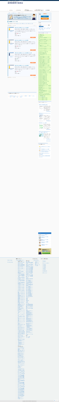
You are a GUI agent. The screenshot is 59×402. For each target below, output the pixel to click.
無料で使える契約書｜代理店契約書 (21, 296)
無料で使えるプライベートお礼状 (21, 323)
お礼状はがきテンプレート (42, 27)
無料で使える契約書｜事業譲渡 (21, 292)
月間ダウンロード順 (18, 23)
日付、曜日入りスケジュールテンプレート (21, 326)
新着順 (8, 23)
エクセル (48, 27)
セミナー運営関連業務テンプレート (21, 347)
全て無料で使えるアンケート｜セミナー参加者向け (29, 329)
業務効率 (36, 262)
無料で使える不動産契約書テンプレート (29, 279)
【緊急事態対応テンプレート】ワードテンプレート (21, 344)
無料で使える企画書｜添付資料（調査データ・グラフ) (21, 361)
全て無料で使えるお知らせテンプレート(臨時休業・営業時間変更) (21, 283)
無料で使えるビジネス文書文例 (21, 318)
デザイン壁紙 (27, 337)
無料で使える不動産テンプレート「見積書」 (29, 287)
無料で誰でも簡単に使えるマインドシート (21, 352)
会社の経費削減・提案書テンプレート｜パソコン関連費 (21, 384)
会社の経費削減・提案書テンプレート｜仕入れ (21, 392)
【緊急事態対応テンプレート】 (21, 341)
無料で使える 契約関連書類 (29, 276)
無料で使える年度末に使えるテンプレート (21, 329)
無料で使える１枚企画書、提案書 (21, 349)
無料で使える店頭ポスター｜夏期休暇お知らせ (29, 318)
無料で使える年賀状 (20, 335)
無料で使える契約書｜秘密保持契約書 (21, 304)
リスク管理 (36, 265)
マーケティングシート (20, 368)
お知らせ (43, 29)
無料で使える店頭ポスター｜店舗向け (29, 315)
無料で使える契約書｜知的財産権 (21, 301)
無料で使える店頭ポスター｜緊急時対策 (29, 311)
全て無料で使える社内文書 (21, 331)
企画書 (42, 28)
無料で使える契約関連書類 (21, 264)
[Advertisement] (35, 7)
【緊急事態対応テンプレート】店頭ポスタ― (21, 342)
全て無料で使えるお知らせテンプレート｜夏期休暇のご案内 (21, 276)
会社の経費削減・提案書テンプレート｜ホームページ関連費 (21, 379)
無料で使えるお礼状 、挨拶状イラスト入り (21, 324)
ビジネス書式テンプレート (20, 260)
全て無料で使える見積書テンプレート (21, 284)
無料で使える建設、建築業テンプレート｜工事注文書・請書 (29, 273)
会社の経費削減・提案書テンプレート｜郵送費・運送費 (21, 371)
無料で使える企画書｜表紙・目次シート (21, 353)
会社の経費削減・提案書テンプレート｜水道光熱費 (21, 382)
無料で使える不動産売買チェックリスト (29, 296)
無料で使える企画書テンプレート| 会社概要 (21, 27)
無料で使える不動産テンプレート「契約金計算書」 (29, 295)
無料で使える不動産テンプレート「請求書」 (29, 286)
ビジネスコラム (37, 260)
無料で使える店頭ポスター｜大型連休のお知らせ (29, 325)
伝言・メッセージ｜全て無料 (21, 313)
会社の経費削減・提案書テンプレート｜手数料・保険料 (21, 386)
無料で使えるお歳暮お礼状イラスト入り (21, 334)
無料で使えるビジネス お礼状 (21, 321)
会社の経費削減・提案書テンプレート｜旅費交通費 (21, 388)
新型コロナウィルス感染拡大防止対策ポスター (21, 339)
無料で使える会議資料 (20, 271)
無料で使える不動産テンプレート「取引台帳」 (29, 292)
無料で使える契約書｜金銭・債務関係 (21, 308)
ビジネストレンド (37, 261)
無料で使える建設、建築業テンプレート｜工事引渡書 (29, 275)
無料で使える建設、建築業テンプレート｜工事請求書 (29, 268)
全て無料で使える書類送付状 (21, 290)
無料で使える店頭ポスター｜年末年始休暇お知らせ (29, 320)
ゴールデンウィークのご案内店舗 (29, 334)
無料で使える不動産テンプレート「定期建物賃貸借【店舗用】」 (29, 282)
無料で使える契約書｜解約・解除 (21, 302)
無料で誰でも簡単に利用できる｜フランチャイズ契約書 (29, 308)
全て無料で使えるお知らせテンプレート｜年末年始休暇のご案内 (21, 278)
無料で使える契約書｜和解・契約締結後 (21, 305)
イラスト (44, 28)
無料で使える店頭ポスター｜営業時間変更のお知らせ (29, 314)
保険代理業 (27, 300)
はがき (47, 28)
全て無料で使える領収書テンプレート (21, 289)
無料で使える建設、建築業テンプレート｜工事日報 (29, 271)
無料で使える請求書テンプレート (21, 267)
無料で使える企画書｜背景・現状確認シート (21, 355)
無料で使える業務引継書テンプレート (21, 262)
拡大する (11, 31)
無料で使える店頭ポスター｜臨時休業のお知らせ (29, 312)
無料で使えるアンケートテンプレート (21, 270)
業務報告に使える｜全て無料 (21, 310)
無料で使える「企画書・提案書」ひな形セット (21, 350)
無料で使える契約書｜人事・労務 (21, 307)
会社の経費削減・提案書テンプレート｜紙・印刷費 (21, 376)
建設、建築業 (27, 261)
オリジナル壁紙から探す (42, 96)
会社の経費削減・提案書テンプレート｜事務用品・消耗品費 (21, 381)
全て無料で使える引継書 (21, 330)
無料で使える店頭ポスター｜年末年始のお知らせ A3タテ (29, 322)
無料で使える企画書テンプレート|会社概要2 (22, 65)
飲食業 (27, 302)
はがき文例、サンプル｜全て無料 (21, 311)
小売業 (27, 301)
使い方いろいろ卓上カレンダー (29, 333)
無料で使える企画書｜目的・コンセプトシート (21, 356)
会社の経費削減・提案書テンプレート (21, 369)
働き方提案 (19, 367)
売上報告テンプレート (20, 398)
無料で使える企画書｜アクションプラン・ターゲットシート (21, 358)
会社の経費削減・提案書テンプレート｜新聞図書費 (21, 375)
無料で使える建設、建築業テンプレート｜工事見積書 (29, 267)
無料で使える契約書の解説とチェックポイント (21, 265)
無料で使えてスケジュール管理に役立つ (21, 272)
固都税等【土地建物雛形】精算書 (43, 104)
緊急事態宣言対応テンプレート (21, 338)
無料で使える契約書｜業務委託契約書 (21, 295)
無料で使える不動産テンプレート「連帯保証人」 (29, 290)
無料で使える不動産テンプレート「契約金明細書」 (29, 293)
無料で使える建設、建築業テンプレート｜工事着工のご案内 (29, 263)
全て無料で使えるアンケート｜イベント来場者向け (29, 328)
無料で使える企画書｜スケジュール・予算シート (21, 360)
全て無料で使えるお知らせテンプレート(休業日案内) (21, 274)
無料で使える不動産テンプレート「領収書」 (29, 280)
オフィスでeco (10, 260)
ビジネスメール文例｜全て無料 (21, 315)
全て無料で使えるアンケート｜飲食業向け (29, 326)
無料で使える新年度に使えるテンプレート (21, 327)
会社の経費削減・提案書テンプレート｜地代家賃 (21, 395)
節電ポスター (19, 345)
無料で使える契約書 (20, 263)
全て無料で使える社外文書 (21, 332)
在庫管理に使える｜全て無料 (21, 317)
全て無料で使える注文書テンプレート (21, 286)
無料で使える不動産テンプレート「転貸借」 (29, 289)
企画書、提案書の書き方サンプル (21, 365)
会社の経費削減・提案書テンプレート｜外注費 (21, 394)
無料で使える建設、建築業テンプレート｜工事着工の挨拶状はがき (29, 265)
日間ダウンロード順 (30, 23)
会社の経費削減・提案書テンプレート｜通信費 (21, 389)
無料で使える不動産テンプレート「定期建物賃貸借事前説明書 (29, 284)
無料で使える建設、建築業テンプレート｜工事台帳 (29, 270)
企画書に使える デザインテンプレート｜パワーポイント (21, 363)
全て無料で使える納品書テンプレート (21, 287)
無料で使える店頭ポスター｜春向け (29, 317)
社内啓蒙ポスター (20, 366)
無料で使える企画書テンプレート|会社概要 (21, 40)
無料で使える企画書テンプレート (21, 268)
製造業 (27, 299)
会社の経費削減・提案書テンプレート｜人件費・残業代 (21, 373)
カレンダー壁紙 (28, 336)
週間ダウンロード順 (24, 23)
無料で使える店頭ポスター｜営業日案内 (29, 323)
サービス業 (27, 303)
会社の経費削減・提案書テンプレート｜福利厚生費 (21, 391)
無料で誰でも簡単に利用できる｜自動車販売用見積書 (29, 304)
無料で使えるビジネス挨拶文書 (21, 320)
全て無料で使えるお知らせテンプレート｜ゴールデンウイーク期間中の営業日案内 (21, 280)
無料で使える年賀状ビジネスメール (21, 336)
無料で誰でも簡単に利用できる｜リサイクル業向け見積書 (29, 306)
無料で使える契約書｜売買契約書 (21, 299)
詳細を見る (49, 111)
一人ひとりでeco (10, 262)
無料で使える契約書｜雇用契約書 (21, 293)
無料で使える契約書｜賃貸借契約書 (21, 298)
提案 (40, 29)
